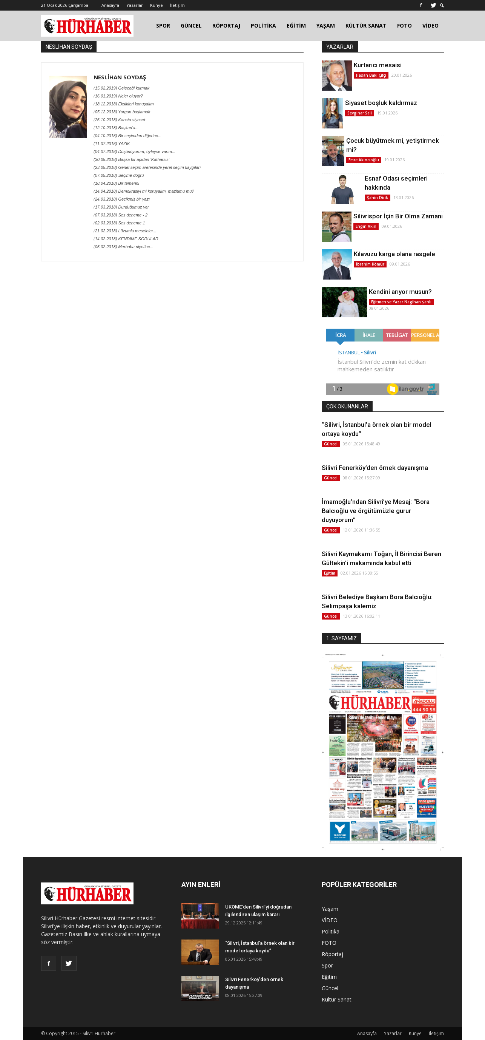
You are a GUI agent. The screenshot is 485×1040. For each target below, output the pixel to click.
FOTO (404, 25)
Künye (156, 5)
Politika (330, 931)
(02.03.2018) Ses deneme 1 (119, 223)
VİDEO (430, 25)
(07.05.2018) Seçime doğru (119, 175)
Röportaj (332, 954)
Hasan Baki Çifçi (371, 75)
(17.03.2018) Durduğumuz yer (121, 207)
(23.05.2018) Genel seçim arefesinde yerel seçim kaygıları (147, 167)
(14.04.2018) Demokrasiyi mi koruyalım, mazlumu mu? (144, 191)
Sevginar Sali (359, 113)
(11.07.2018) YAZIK (112, 143)
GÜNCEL (191, 25)
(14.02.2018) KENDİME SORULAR (126, 238)
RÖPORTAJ (226, 25)
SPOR (163, 25)
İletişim (177, 5)
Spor (327, 965)
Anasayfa (110, 5)
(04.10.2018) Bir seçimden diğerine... (127, 135)
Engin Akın (366, 226)
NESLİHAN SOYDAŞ (120, 77)
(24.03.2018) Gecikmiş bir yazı (122, 199)
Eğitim (329, 573)
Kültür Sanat (336, 999)
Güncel (331, 444)
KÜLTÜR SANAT (366, 25)
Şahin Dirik (377, 197)
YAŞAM (325, 25)
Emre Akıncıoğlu (363, 159)
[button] (442, 5)
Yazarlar (134, 5)
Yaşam (330, 908)
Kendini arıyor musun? (400, 291)
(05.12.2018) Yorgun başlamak (122, 112)
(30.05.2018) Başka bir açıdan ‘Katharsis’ (131, 159)
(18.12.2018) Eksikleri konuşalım (124, 104)
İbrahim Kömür (370, 264)
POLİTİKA (263, 25)
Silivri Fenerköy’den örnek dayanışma (375, 467)
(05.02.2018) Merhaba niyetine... (123, 246)
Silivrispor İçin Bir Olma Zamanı (398, 216)
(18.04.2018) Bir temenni (116, 183)
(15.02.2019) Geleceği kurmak (121, 88)
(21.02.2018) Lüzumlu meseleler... (125, 231)
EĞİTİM (296, 25)
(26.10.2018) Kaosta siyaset (119, 119)
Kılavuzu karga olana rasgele (394, 254)
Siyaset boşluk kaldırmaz (381, 103)
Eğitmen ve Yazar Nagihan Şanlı (401, 301)
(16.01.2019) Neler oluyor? (118, 96)
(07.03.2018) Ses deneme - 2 (120, 215)
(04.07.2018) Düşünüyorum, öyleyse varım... (134, 151)
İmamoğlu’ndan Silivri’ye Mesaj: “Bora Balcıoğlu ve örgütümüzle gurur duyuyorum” (376, 511)
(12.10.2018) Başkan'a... (116, 127)
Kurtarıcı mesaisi (378, 65)
